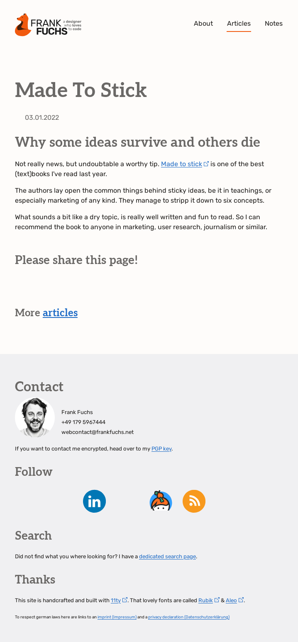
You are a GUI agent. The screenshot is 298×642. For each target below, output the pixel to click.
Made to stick (181, 164)
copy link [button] (161, 289)
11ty (116, 600)
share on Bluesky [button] (45, 289)
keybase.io (161, 501)
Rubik (205, 600)
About (203, 23)
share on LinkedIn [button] (68, 289)
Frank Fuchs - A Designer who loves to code (48, 24)
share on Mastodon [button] (22, 289)
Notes (274, 23)
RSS (194, 501)
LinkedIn (94, 501)
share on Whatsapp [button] (115, 289)
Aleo (231, 600)
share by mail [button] (138, 289)
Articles (239, 23)
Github (127, 501)
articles (60, 313)
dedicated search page (167, 556)
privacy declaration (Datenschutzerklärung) (189, 617)
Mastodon (28, 501)
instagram (61, 501)
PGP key (161, 449)
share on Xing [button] (91, 289)
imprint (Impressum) (117, 617)
